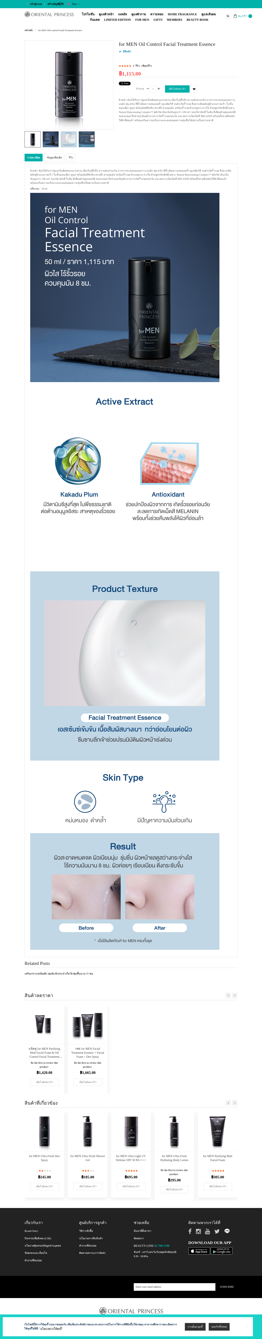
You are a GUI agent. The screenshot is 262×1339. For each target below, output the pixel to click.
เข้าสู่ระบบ (36, 4)
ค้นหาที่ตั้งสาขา (142, 1231)
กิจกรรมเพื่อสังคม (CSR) (38, 1238)
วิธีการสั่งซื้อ (86, 1231)
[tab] (34, 157)
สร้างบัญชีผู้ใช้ (55, 4)
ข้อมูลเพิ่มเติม (54, 157)
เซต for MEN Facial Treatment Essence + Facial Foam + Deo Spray (87, 1053)
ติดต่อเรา (139, 1238)
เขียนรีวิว (146, 66)
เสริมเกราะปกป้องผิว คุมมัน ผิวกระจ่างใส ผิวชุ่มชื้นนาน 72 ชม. (59, 973)
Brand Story (31, 1231)
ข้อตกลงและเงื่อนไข (36, 1253)
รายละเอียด (33, 157)
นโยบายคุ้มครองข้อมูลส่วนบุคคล (43, 1245)
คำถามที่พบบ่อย (33, 1260)
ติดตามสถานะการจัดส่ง (92, 1253)
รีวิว (71, 157)
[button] (52, 139)
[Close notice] (247, 1332)
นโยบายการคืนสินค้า (91, 1238)
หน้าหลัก (29, 30)
